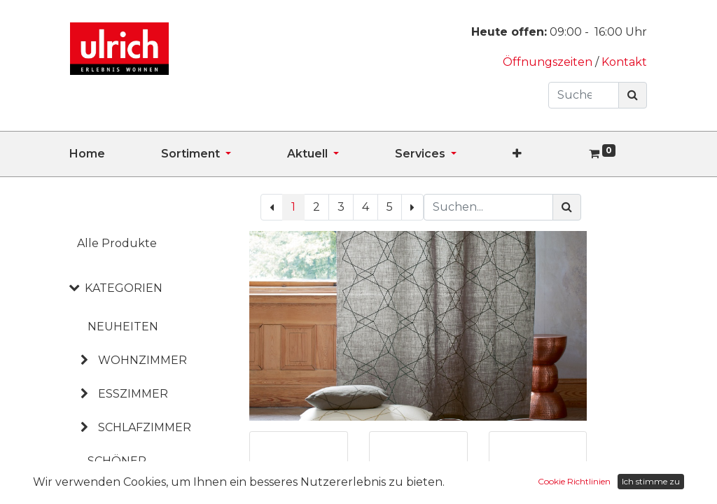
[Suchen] (632, 95)
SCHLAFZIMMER (144, 427)
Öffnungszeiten (549, 62)
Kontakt (624, 62)
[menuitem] (115, 154)
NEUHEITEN (123, 326)
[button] (545, 154)
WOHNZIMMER (142, 360)
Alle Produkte (117, 243)
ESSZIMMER (133, 393)
